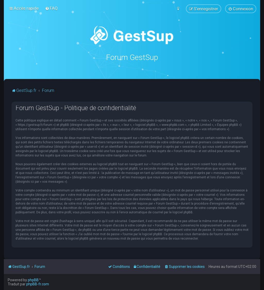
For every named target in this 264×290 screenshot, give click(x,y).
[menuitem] (51, 8)
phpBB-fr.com (37, 284)
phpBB (33, 280)
